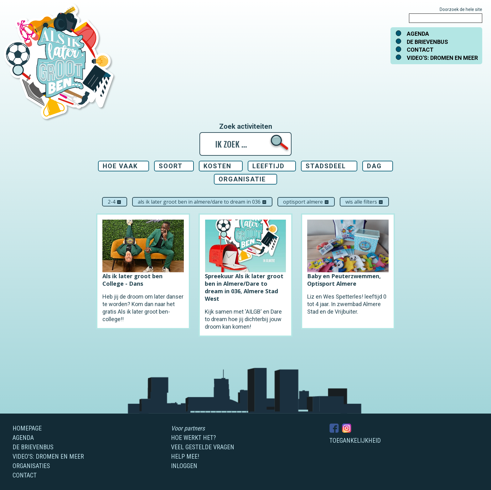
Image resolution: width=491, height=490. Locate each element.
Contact (420, 49)
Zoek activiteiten (245, 126)
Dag (374, 166)
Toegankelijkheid (355, 440)
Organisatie (242, 179)
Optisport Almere (306, 201)
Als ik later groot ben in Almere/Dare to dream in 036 (202, 201)
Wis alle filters (364, 201)
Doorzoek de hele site (461, 9)
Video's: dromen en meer (442, 58)
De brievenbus (427, 42)
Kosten (217, 166)
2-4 (114, 201)
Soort (171, 166)
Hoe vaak (120, 166)
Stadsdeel (326, 166)
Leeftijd (268, 166)
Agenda (418, 33)
